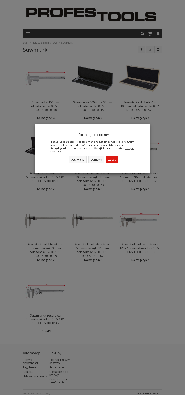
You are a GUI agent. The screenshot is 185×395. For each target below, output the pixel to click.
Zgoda (112, 159)
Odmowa (96, 159)
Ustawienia (77, 159)
